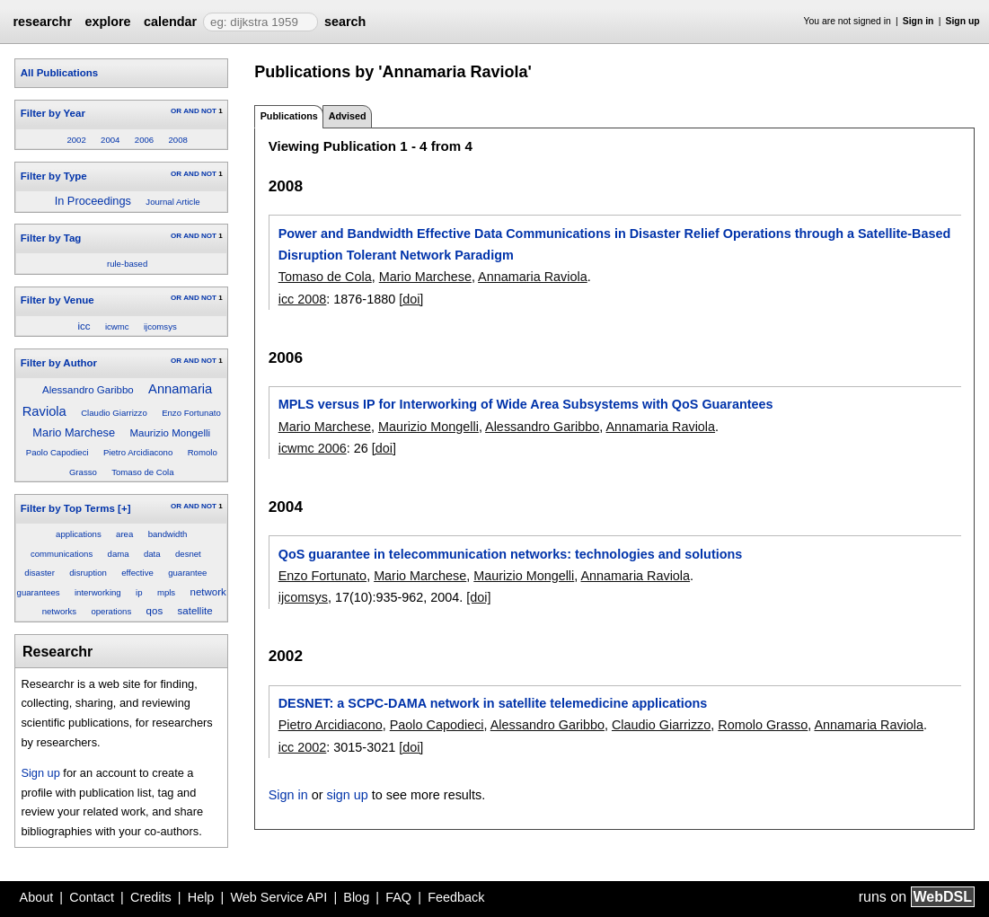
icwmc (117, 326)
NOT (208, 111)
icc (84, 326)
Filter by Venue (57, 300)
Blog (356, 897)
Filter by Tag (51, 238)
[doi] (411, 299)
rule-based (127, 264)
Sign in (918, 21)
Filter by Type (54, 176)
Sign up (963, 21)
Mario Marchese (73, 432)
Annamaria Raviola (532, 276)
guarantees (38, 592)
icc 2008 (302, 299)
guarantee (187, 573)
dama (118, 554)
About (37, 897)
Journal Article (172, 202)
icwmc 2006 (312, 448)
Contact (91, 897)
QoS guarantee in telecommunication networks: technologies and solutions (510, 554)
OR (176, 111)
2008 (178, 140)
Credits (151, 897)
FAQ (398, 897)
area (124, 534)
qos (154, 610)
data (152, 554)
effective (137, 573)
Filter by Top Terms (68, 508)
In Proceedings (93, 200)
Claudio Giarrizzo (114, 413)
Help (201, 897)
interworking (98, 592)
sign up (346, 795)
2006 (144, 140)
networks (59, 611)
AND (191, 111)
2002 (75, 140)
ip (139, 592)
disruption (88, 573)
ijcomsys (160, 326)
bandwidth (168, 534)
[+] (124, 508)
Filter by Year (53, 113)
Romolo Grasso (763, 725)
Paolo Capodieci (57, 452)
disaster (39, 573)
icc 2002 (302, 747)
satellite (195, 610)
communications (62, 554)
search (345, 21)
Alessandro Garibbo (88, 389)
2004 (110, 140)
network (208, 591)
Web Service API (278, 897)
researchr (42, 21)
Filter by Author (59, 362)
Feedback (456, 897)
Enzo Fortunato (191, 413)
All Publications (59, 72)
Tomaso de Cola (142, 472)
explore (107, 21)
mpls (166, 592)
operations (111, 611)
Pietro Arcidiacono (137, 452)
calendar (170, 21)
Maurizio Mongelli (169, 433)
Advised (347, 115)
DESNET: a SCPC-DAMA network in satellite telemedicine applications (493, 703)
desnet (188, 554)
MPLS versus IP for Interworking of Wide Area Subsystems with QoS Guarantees (525, 404)
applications (79, 534)
